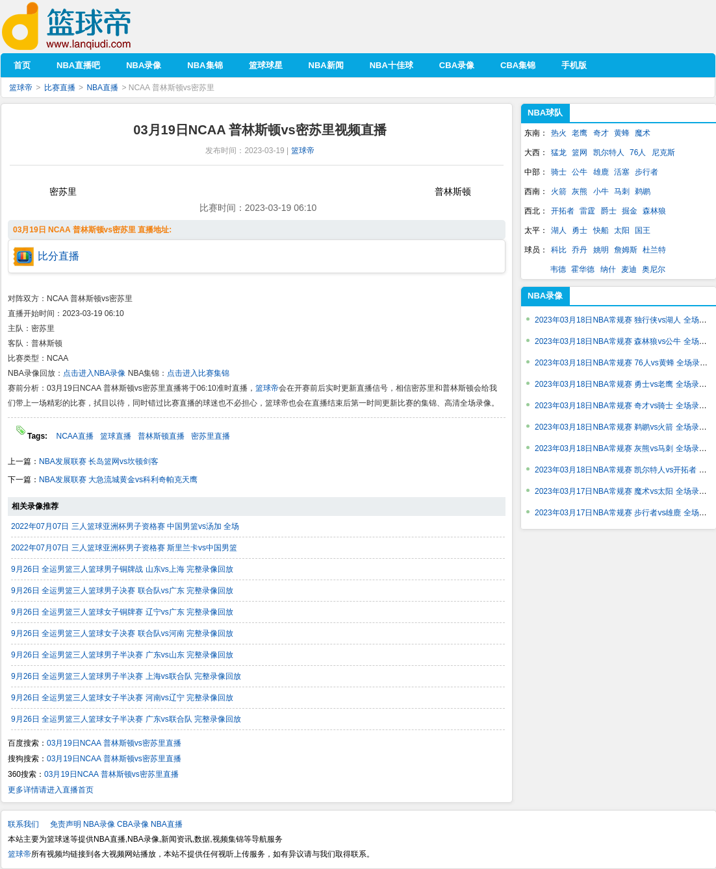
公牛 (579, 172)
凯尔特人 (608, 152)
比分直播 (58, 256)
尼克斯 (663, 152)
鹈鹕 (642, 191)
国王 (642, 230)
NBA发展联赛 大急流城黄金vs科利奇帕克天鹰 (118, 479)
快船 (601, 230)
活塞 (622, 172)
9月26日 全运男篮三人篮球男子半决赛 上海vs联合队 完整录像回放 (126, 676)
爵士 (609, 210)
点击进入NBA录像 (94, 373)
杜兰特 (654, 249)
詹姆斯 (625, 249)
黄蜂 (622, 133)
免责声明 (65, 824)
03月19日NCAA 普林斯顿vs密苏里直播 (114, 743)
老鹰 (579, 133)
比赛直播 (59, 87)
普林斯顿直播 (161, 436)
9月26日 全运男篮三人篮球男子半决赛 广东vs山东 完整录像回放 (122, 654)
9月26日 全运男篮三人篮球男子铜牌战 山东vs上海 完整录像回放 (122, 569)
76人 (638, 152)
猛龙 (559, 152)
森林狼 (654, 210)
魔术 (642, 133)
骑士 (559, 172)
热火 (559, 133)
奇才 (601, 133)
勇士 (579, 230)
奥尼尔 (653, 269)
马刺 (622, 191)
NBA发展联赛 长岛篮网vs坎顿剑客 (99, 461)
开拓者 (562, 210)
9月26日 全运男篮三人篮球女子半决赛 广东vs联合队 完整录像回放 (126, 719)
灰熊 (579, 191)
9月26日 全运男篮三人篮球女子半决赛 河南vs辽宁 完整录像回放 (122, 697)
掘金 (629, 210)
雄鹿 (601, 172)
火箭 (559, 191)
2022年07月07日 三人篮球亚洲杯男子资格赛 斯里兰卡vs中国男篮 (124, 547)
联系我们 (23, 824)
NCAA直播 (74, 436)
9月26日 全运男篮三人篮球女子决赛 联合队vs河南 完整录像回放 (122, 633)
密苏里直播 (210, 436)
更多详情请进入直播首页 (51, 789)
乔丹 (579, 249)
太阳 (622, 230)
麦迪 (629, 269)
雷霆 (587, 210)
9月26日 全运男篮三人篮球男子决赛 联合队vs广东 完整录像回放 (122, 590)
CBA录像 (133, 824)
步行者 (646, 172)
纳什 (608, 269)
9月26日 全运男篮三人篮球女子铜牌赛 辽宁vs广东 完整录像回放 (122, 612)
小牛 (601, 191)
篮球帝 (86, 26)
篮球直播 (115, 436)
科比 (559, 249)
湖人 (559, 230)
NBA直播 (102, 87)
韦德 (558, 269)
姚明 (601, 249)
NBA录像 (545, 295)
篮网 (579, 152)
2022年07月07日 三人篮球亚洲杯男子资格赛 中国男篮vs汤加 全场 (125, 526)
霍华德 (583, 269)
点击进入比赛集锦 (198, 373)
